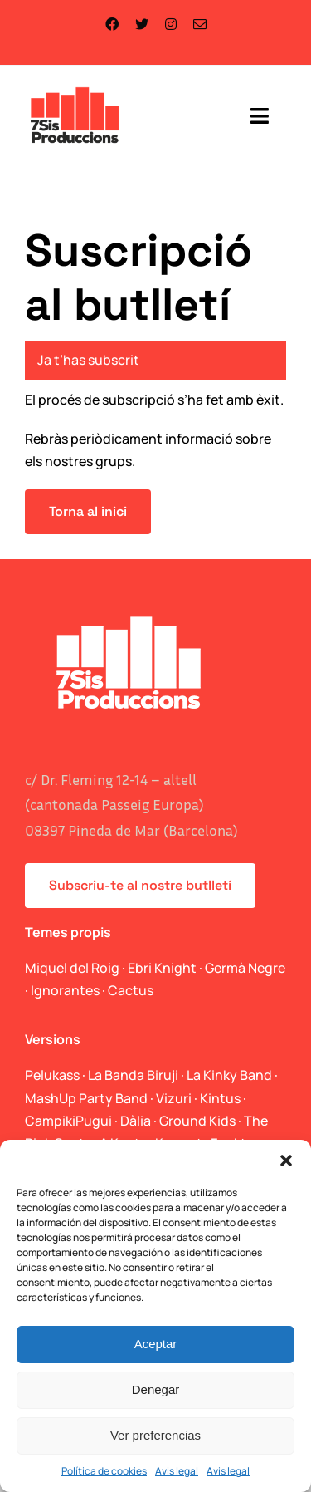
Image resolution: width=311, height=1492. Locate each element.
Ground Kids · (201, 1121)
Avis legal (176, 1471)
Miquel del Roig (72, 968)
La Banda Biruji (133, 1075)
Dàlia (135, 1121)
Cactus (130, 990)
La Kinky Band (229, 1075)
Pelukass (52, 1075)
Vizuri (174, 1098)
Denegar (156, 1389)
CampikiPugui (68, 1121)
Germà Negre (245, 968)
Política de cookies (104, 1471)
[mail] (200, 24)
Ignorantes (65, 990)
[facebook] (112, 24)
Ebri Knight (162, 968)
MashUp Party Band (86, 1098)
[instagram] (171, 24)
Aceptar (155, 1344)
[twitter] (141, 24)
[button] (286, 1160)
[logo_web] (75, 89)
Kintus (220, 1098)
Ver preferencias (155, 1435)
